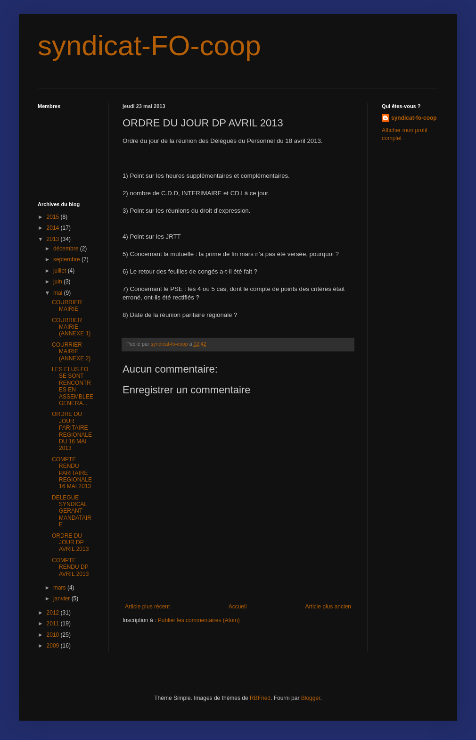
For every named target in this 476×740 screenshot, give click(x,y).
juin (58, 281)
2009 (54, 645)
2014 (54, 227)
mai (58, 293)
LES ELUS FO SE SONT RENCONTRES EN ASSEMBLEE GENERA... (72, 386)
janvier (62, 598)
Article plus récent (147, 606)
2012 (54, 612)
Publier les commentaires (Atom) (199, 620)
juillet (60, 270)
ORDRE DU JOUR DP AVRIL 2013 (70, 542)
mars (60, 587)
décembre (66, 248)
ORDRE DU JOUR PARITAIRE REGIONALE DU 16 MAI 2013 (72, 431)
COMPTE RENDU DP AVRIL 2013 (70, 567)
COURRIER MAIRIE (67, 305)
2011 (54, 623)
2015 (54, 217)
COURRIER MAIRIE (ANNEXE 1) (71, 327)
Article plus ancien (328, 606)
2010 (54, 635)
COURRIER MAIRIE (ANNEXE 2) (71, 351)
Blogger (310, 698)
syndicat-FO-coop (149, 45)
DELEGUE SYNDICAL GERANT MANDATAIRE (71, 511)
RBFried (260, 698)
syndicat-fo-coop (414, 118)
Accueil (238, 606)
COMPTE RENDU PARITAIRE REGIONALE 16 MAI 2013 (72, 473)
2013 (54, 239)
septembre (67, 259)
